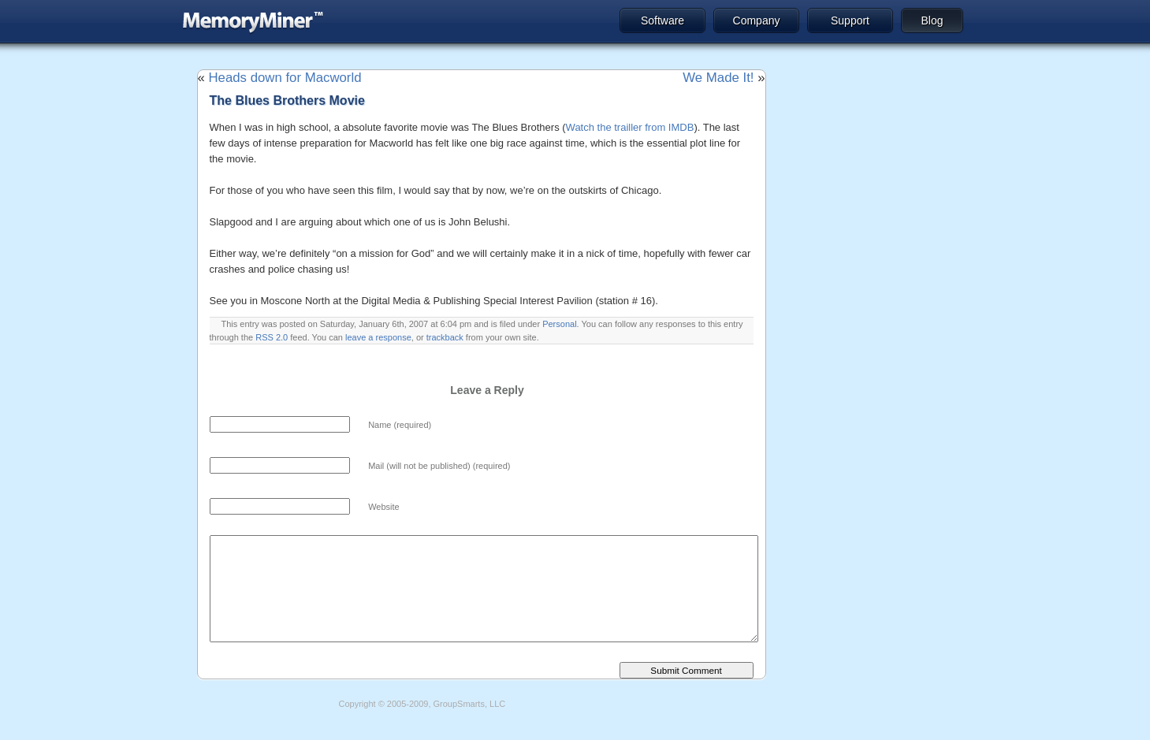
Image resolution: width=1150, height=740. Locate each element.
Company (756, 20)
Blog (932, 20)
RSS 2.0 (271, 337)
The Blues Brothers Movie (287, 100)
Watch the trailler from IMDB (630, 127)
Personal (559, 324)
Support (850, 20)
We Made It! (718, 77)
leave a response (378, 337)
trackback (444, 337)
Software (662, 20)
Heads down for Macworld (285, 77)
